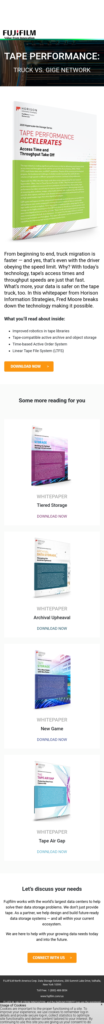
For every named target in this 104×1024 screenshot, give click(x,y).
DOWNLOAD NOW (52, 516)
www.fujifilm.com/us (52, 996)
